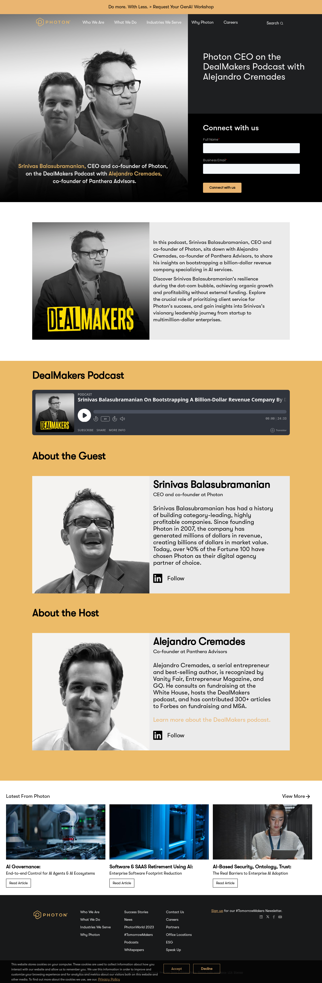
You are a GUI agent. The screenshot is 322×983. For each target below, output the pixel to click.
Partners (172, 927)
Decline (206, 969)
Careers (231, 22)
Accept (176, 969)
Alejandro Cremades (199, 641)
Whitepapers (134, 950)
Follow (168, 578)
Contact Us (175, 912)
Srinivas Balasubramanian (211, 484)
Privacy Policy (109, 979)
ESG (169, 942)
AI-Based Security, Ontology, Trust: (252, 867)
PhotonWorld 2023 (139, 927)
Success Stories (136, 912)
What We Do (125, 22)
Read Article (18, 883)
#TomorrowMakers (138, 935)
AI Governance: (23, 867)
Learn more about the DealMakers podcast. (212, 719)
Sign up (217, 911)
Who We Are (93, 22)
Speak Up (173, 950)
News (128, 919)
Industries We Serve (164, 22)
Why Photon (202, 22)
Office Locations (179, 935)
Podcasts (131, 942)
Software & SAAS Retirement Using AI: (151, 867)
